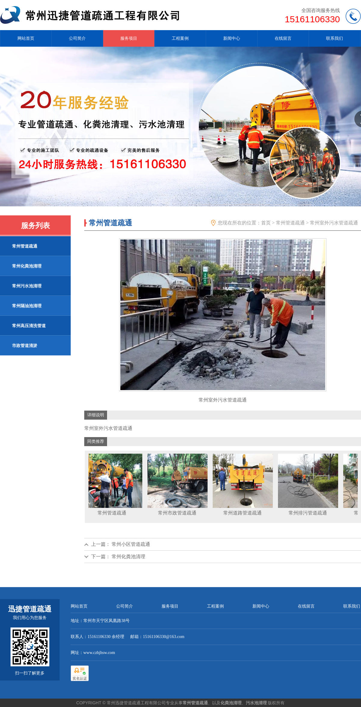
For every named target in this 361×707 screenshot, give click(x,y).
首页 (266, 222)
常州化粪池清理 (128, 556)
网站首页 (25, 38)
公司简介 (77, 38)
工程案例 (180, 38)
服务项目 (128, 38)
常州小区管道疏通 (131, 544)
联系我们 (334, 38)
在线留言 (283, 38)
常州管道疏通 (290, 222)
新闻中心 (231, 38)
